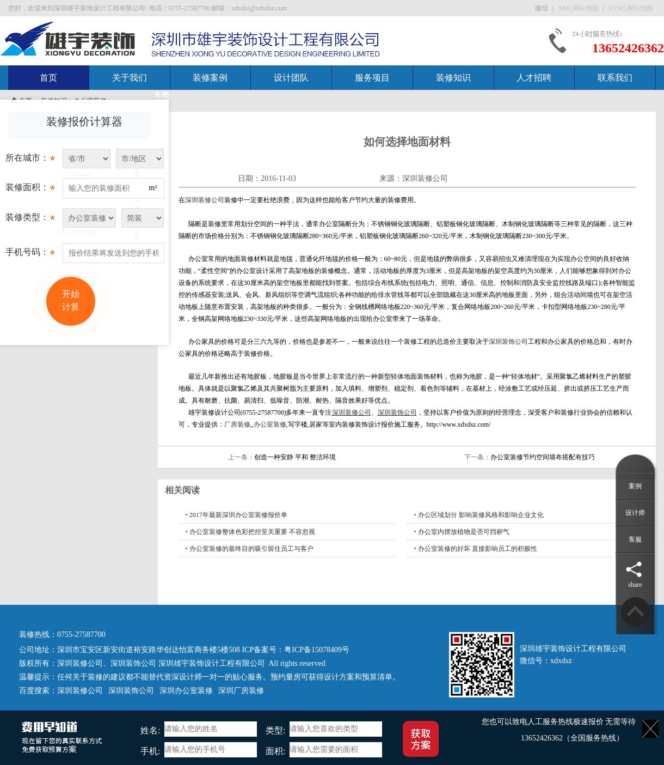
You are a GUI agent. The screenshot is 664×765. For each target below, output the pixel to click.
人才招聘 (534, 77)
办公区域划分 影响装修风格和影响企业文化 (481, 515)
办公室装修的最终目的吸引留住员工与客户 (251, 548)
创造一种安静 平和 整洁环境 (295, 457)
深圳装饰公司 (508, 341)
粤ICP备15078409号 (316, 650)
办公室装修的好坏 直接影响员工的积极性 (477, 548)
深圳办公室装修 (186, 691)
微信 (542, 8)
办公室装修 (270, 424)
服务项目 (372, 77)
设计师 (635, 513)
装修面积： (30, 190)
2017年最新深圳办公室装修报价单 (238, 515)
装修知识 (453, 77)
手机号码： (30, 255)
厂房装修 (237, 424)
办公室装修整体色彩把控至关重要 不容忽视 (252, 532)
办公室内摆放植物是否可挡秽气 (463, 532)
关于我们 (129, 77)
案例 (635, 486)
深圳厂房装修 (241, 691)
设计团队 (291, 77)
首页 (48, 77)
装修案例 (210, 77)
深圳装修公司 (425, 178)
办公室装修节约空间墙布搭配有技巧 (542, 457)
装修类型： (30, 220)
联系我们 (615, 77)
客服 (635, 539)
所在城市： (30, 160)
